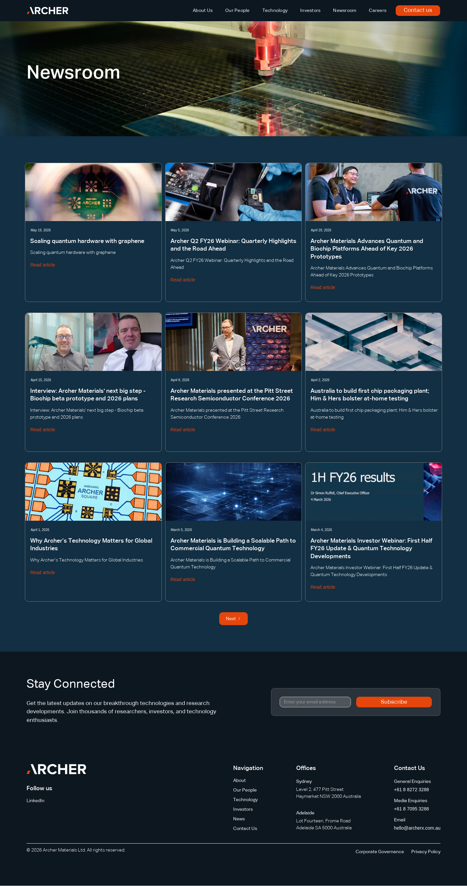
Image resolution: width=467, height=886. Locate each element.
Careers (377, 10)
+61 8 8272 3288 (411, 789)
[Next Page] (233, 618)
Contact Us (245, 828)
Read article (42, 264)
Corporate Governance (380, 852)
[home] (47, 10)
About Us (203, 10)
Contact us (418, 10)
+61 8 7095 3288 (411, 808)
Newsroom (344, 10)
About (239, 780)
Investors (310, 10)
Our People (237, 10)
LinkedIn (35, 800)
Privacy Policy (425, 852)
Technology (275, 10)
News (239, 819)
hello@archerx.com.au (417, 828)
